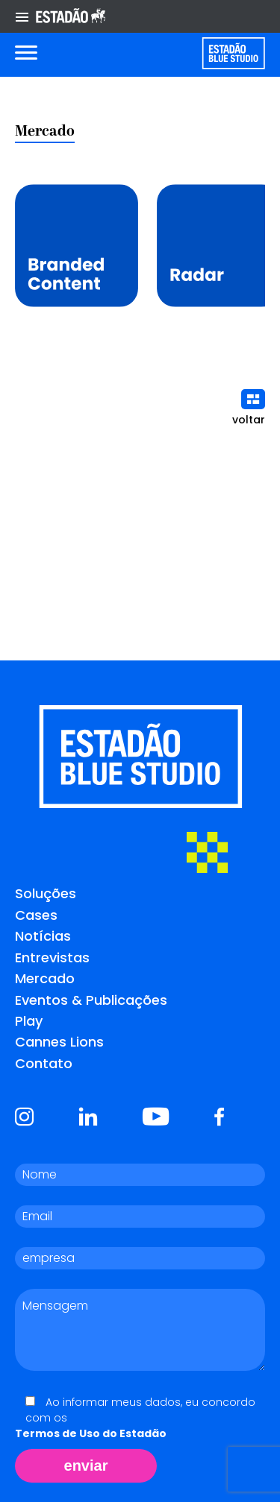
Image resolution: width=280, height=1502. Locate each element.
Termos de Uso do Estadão (91, 1433)
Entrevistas (52, 957)
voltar (248, 408)
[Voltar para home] (233, 53)
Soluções (45, 893)
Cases (36, 915)
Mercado (45, 978)
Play (29, 1021)
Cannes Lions (59, 1041)
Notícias (43, 936)
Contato (43, 1063)
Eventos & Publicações (91, 1000)
